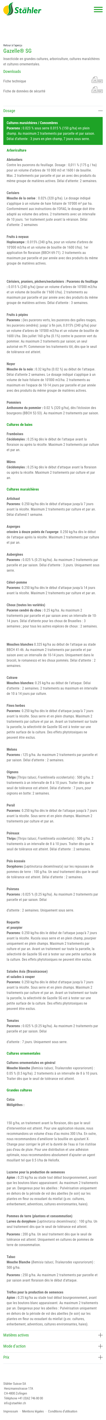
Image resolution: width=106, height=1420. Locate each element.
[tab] (53, 111)
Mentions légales (33, 1411)
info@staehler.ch (15, 1403)
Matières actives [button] (53, 1335)
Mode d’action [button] (53, 1346)
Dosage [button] (53, 110)
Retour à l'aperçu (12, 45)
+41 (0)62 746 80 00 (30, 1398)
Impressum (10, 1411)
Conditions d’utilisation (62, 1411)
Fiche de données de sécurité (53, 89)
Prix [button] (53, 1357)
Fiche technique (53, 79)
